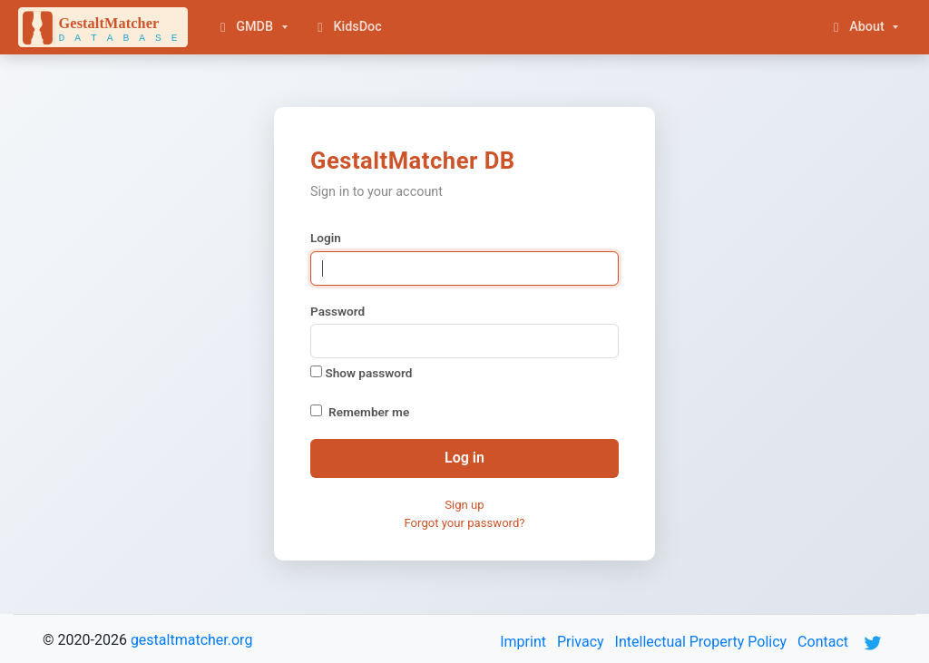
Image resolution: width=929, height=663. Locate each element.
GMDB (244, 26)
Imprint (523, 641)
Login (325, 237)
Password (337, 311)
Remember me (368, 412)
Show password (361, 373)
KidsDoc (347, 26)
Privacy (580, 641)
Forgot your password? (464, 523)
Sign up (464, 505)
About (856, 26)
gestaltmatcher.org (192, 639)
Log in (464, 457)
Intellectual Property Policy (701, 641)
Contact (822, 641)
